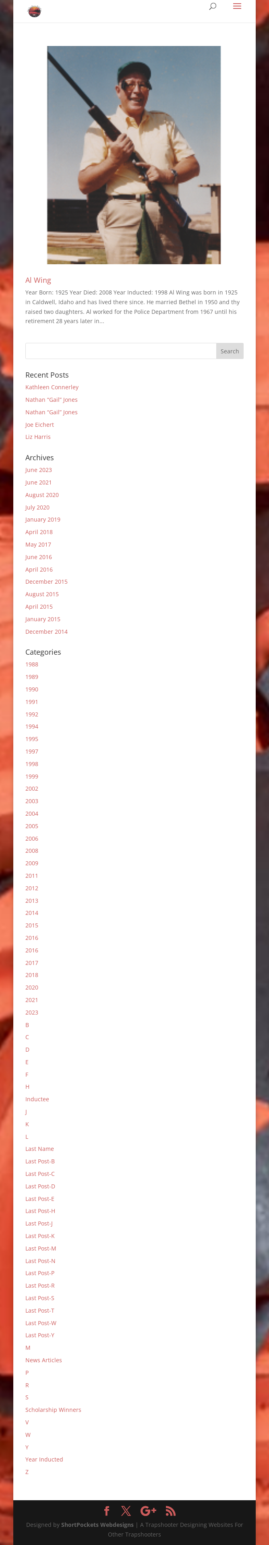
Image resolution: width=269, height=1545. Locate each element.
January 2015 (42, 619)
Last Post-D (40, 1186)
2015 (31, 925)
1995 (31, 739)
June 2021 (38, 482)
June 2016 (38, 557)
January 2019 (42, 519)
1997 (31, 751)
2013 (31, 900)
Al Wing (38, 280)
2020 (31, 987)
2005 (31, 826)
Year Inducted (44, 1459)
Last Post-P (39, 1273)
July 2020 (37, 507)
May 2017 (38, 544)
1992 (31, 714)
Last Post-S (39, 1298)
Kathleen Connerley (52, 387)
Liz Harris (38, 437)
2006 (31, 838)
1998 (31, 764)
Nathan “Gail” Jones (51, 399)
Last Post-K (40, 1236)
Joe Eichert (39, 424)
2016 (31, 938)
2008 (31, 850)
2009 (31, 863)
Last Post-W (40, 1323)
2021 (31, 1000)
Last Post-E (39, 1199)
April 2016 (39, 569)
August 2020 (42, 495)
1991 (31, 702)
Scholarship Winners (53, 1409)
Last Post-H (40, 1211)
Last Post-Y (39, 1335)
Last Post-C (40, 1174)
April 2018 (39, 532)
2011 (31, 875)
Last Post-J (39, 1223)
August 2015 (42, 594)
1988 (31, 664)
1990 (31, 689)
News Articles (43, 1360)
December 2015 (46, 581)
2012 (31, 888)
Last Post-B (40, 1161)
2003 (31, 801)
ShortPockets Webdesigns (97, 1524)
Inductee (37, 1099)
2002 (31, 788)
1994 (31, 726)
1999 (31, 776)
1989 (31, 677)
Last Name (39, 1148)
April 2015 (39, 606)
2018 (31, 975)
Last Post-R (40, 1285)
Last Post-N (40, 1261)
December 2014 (46, 631)
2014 (31, 913)
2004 (31, 813)
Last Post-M (40, 1248)
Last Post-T (39, 1310)
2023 (31, 1012)
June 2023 (38, 470)
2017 (31, 963)
